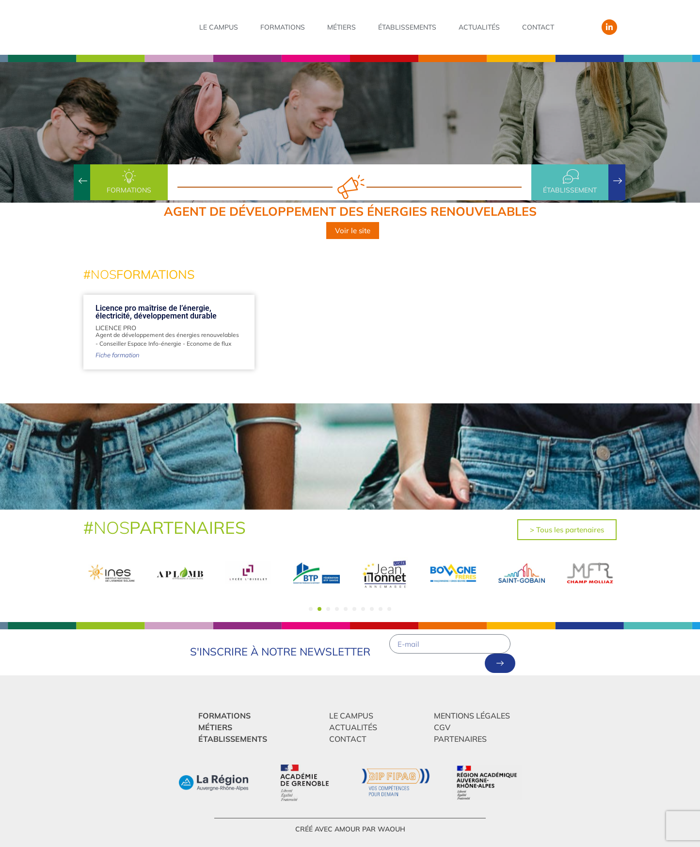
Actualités (479, 27)
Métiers (341, 27)
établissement (570, 190)
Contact (538, 27)
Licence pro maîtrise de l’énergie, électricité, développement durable (156, 312)
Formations (282, 27)
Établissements (407, 27)
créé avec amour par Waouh (350, 829)
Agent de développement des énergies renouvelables (167, 334)
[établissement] (570, 176)
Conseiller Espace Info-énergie (140, 343)
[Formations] (129, 176)
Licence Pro (115, 328)
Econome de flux (209, 343)
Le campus (218, 27)
